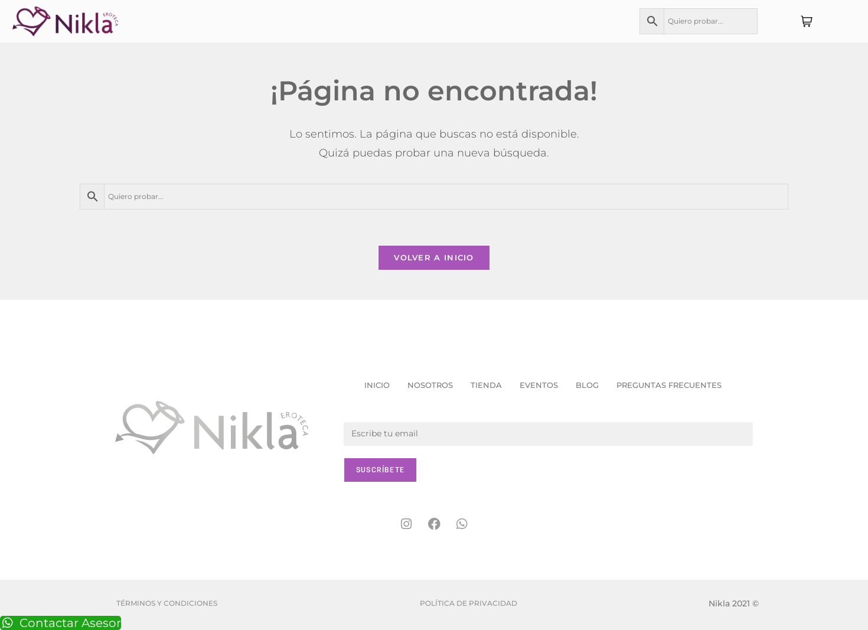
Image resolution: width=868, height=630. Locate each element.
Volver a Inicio (434, 257)
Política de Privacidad (468, 603)
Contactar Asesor (60, 623)
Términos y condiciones (166, 603)
